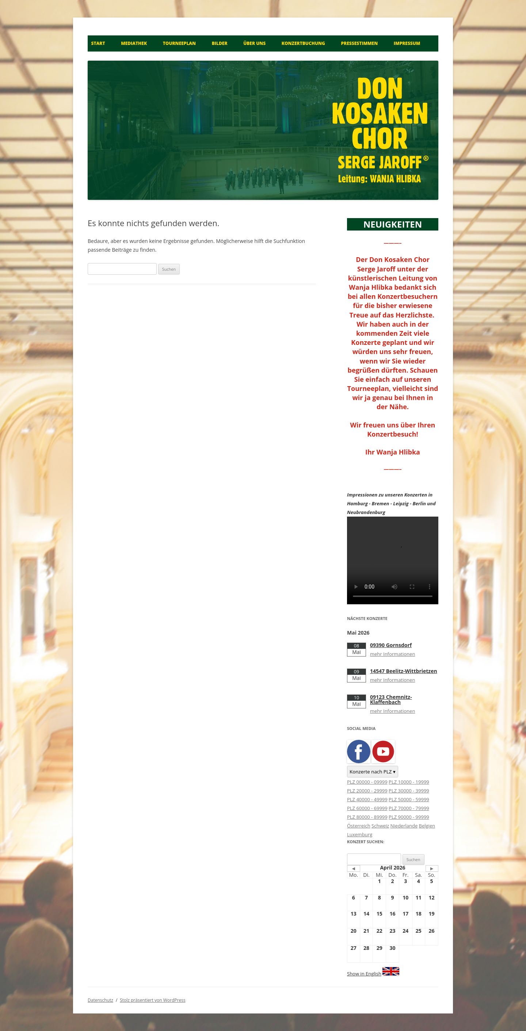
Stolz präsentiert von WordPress (152, 1000)
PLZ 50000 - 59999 (409, 799)
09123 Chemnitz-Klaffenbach (391, 699)
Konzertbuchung (303, 43)
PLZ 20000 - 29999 (367, 790)
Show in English (364, 973)
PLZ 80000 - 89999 (367, 817)
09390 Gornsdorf (391, 645)
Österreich (358, 825)
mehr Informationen (392, 654)
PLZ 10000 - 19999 (409, 782)
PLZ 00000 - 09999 (367, 782)
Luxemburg (359, 834)
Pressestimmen (359, 43)
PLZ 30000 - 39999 (409, 790)
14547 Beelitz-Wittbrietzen (403, 670)
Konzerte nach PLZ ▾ (373, 771)
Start (98, 43)
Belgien (427, 825)
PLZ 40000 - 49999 (367, 799)
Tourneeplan (179, 43)
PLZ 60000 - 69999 (367, 808)
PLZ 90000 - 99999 (409, 817)
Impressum (407, 43)
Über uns (254, 43)
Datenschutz (100, 1000)
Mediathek (134, 43)
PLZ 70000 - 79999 (409, 808)
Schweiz (380, 825)
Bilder (220, 43)
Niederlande (404, 825)
